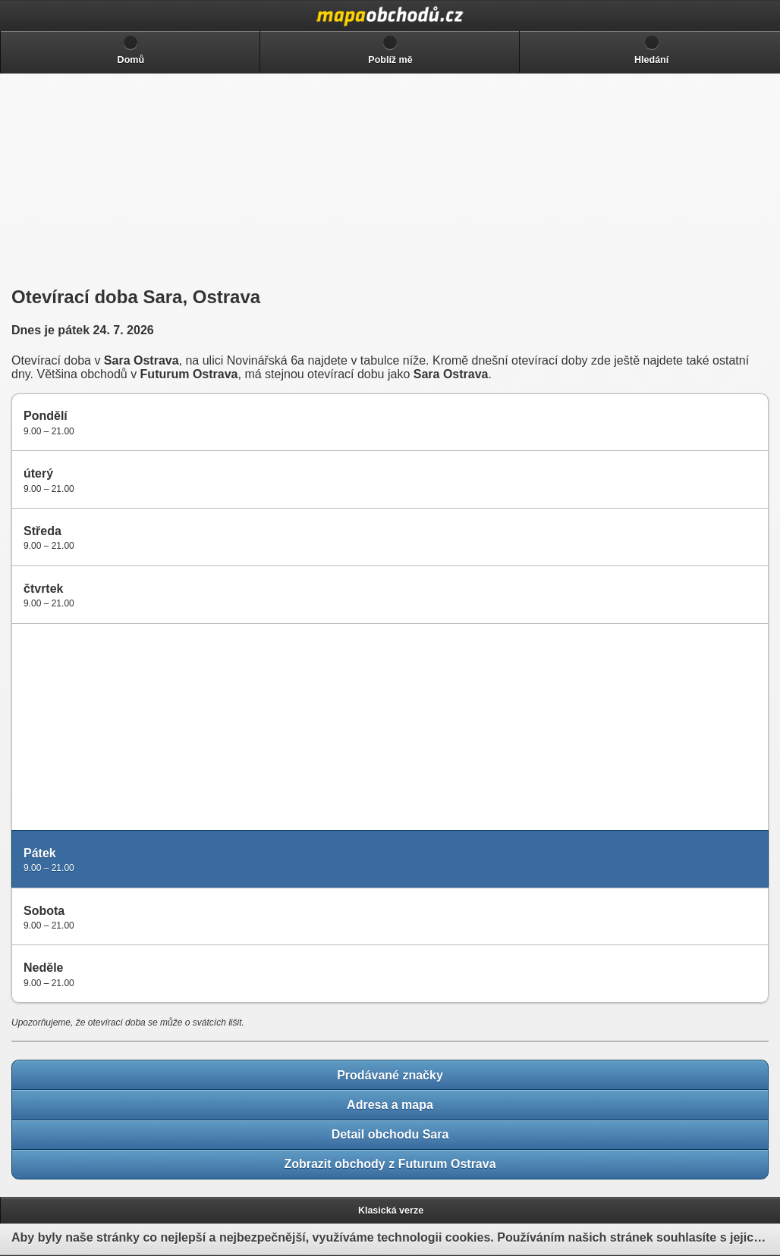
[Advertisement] (121, 179)
